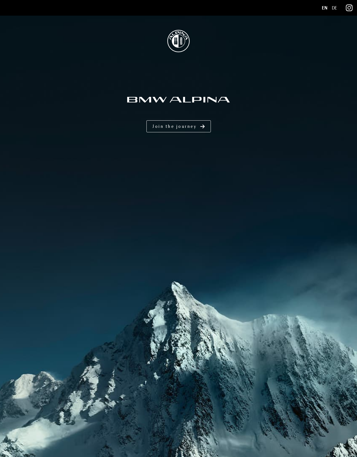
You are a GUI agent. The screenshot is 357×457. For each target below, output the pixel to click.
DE (334, 8)
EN (324, 8)
